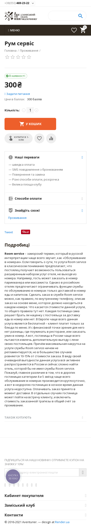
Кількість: (12, 110)
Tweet (9, 232)
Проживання (17, 218)
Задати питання (17, 94)
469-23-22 (17, 3)
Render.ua (62, 522)
